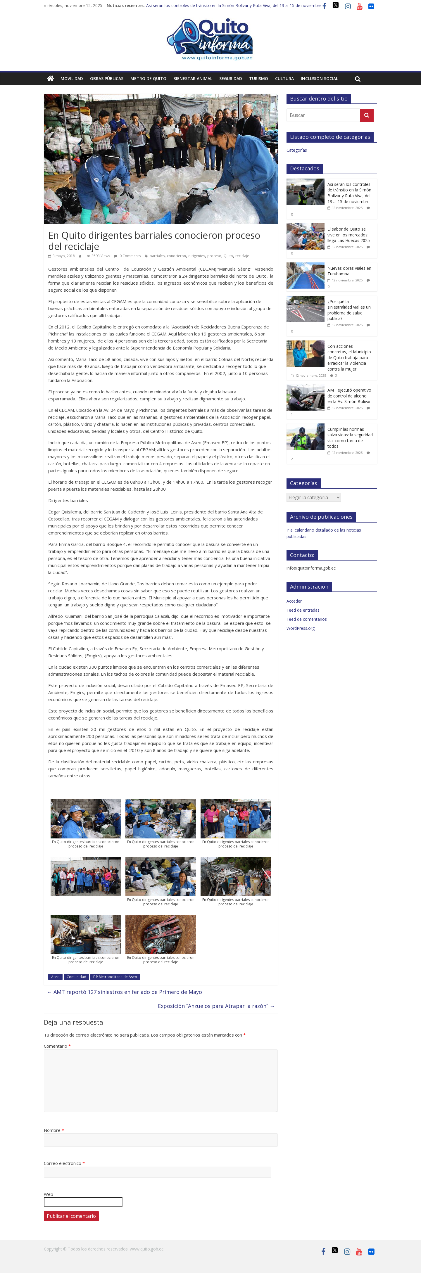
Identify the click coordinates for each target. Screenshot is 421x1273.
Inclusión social (319, 78)
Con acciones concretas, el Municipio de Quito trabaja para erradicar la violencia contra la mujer (349, 357)
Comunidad (76, 976)
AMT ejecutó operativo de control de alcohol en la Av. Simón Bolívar (349, 395)
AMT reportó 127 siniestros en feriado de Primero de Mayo (124, 991)
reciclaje (242, 255)
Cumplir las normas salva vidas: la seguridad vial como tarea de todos (350, 437)
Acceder (294, 601)
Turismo (258, 78)
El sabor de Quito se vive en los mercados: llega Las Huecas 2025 (348, 234)
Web (48, 1194)
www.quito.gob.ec (146, 1249)
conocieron (176, 255)
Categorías (297, 150)
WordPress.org (301, 628)
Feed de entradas (303, 610)
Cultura (284, 78)
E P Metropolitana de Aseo (115, 976)
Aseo (55, 976)
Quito (228, 255)
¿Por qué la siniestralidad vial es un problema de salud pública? (349, 310)
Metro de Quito (148, 78)
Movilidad (72, 78)
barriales (157, 255)
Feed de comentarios (307, 619)
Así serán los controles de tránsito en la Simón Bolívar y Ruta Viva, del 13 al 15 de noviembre (234, 5)
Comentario (57, 1046)
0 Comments (127, 255)
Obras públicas (106, 78)
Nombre (54, 1130)
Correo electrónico (64, 1163)
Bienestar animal (192, 78)
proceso (214, 255)
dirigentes (196, 255)
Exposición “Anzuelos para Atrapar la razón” (216, 1005)
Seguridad (230, 78)
